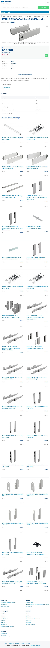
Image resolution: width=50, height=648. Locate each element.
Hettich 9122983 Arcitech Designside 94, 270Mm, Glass (12, 167)
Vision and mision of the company (32, 618)
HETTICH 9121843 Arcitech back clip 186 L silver (12, 524)
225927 (21, 557)
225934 (46, 440)
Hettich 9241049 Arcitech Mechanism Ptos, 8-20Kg (37, 287)
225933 (21, 440)
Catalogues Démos (29, 602)
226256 (46, 557)
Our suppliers (28, 622)
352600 (46, 381)
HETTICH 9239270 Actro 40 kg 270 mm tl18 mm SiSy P (36, 378)
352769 (46, 142)
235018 (21, 200)
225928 (46, 411)
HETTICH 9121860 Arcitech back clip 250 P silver (37, 436)
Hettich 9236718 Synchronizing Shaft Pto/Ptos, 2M (12, 138)
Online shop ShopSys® (35, 645)
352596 (21, 352)
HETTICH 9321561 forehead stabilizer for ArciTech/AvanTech (36, 553)
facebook (17, 643)
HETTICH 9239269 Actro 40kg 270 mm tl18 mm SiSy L (12, 378)
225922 (46, 527)
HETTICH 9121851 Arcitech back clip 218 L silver (12, 553)
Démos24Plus (43, 7)
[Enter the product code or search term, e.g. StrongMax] (19, 7)
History (27, 615)
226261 (46, 202)
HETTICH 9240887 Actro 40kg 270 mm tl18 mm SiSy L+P (12, 407)
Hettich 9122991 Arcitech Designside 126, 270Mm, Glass (37, 167)
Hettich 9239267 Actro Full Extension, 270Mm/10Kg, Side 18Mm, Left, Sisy (35, 317)
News (6, 643)
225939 (21, 469)
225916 (46, 498)
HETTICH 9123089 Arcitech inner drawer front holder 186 (36, 258)
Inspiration (11, 643)
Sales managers (4, 635)
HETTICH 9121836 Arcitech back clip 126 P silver (37, 495)
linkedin (22, 643)
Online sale (3, 622)
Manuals (2, 615)
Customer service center (5, 637)
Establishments (4, 633)
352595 (46, 321)
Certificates (3, 616)
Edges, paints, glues (5, 606)
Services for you (4, 624)
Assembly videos (4, 618)
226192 (21, 320)
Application (3, 620)
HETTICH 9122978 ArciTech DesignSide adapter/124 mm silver (36, 582)
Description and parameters (33, 74)
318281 (46, 231)
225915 (21, 498)
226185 (46, 171)
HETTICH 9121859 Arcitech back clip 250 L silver (12, 436)
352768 (46, 291)
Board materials (4, 604)
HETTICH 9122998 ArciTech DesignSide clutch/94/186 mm (10, 316)
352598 (21, 586)
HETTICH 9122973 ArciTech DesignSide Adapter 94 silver (35, 347)
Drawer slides (28, 16)
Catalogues (3, 613)
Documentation (6, 87)
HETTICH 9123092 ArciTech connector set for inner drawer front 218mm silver (12, 228)
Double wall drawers (39, 16)
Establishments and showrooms (7, 626)
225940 (46, 469)
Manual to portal (29, 606)
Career (27, 613)
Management (28, 616)
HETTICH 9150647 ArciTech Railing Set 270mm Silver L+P (12, 196)
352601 (21, 411)
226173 (46, 586)
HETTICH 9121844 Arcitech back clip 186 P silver (37, 524)
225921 (21, 527)
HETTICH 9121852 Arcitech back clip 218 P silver (37, 407)
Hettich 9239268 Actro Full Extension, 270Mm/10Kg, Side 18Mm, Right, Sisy (11, 348)
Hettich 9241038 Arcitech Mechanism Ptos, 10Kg (12, 287)
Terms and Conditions (30, 624)
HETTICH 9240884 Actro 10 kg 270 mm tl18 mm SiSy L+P (12, 582)
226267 (21, 232)
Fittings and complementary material (12, 16)
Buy (46, 55)
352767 (21, 291)
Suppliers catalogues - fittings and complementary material (37, 604)
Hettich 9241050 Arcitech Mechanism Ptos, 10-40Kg (37, 138)
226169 (46, 351)
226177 (21, 171)
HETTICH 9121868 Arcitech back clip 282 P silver (37, 465)
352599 (21, 381)
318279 (21, 142)
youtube (28, 643)
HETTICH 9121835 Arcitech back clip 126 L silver (12, 495)
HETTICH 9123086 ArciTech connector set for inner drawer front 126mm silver (37, 197)
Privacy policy (28, 620)
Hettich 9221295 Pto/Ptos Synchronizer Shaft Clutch (34, 227)
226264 (46, 261)
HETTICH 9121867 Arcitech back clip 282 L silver (12, 465)
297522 (21, 261)
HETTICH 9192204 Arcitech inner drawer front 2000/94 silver (11, 258)
